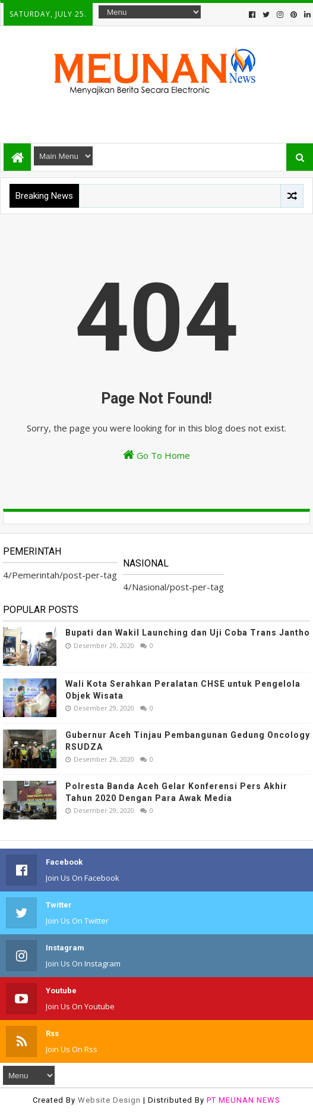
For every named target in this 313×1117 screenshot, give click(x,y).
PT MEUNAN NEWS (243, 1100)
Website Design (109, 1100)
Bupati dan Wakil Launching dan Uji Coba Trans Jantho (187, 632)
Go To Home (156, 455)
